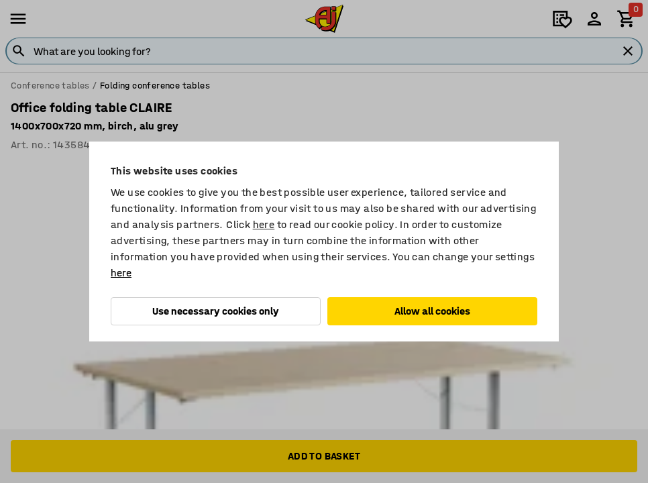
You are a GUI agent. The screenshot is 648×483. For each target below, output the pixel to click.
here (264, 224)
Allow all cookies (432, 311)
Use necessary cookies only (215, 311)
